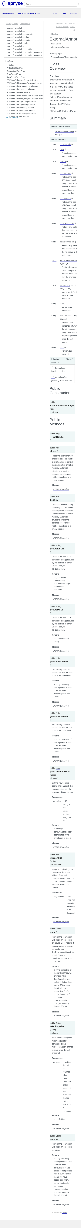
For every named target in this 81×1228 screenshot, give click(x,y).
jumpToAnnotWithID (68, 260)
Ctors (65, 23)
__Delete (10, 65)
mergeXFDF (65, 285)
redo (62, 304)
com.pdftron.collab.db (16, 31)
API (19, 13)
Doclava (64, 1212)
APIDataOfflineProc (15, 68)
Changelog (74, 13)
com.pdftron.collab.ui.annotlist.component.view (26, 55)
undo (62, 347)
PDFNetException (61, 489)
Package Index (12, 24)
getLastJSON (65, 173)
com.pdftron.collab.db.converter (20, 34)
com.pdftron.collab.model (17, 43)
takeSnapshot (66, 316)
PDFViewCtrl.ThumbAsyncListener (21, 114)
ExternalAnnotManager (64, 131)
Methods (72, 23)
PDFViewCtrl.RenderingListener (20, 108)
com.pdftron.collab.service (18, 46)
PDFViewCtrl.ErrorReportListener (21, 89)
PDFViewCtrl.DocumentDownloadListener (24, 83)
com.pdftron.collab (14, 28)
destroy (63, 161)
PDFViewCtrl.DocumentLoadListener (22, 86)
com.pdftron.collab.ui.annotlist (19, 49)
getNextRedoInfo (67, 223)
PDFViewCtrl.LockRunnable (18, 92)
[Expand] (69, 359)
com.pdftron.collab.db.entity (18, 40)
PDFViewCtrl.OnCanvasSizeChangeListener (26, 95)
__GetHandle (65, 144)
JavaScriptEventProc (16, 77)
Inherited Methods (62, 27)
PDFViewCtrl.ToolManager (18, 117)
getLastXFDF (65, 198)
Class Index (25, 24)
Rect (54, 260)
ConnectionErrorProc (16, 71)
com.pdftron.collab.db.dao (18, 37)
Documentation (8, 13)
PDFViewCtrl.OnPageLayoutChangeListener (26, 98)
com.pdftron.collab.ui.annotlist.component (24, 52)
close (62, 149)
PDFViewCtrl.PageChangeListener (21, 101)
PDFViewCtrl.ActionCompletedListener (23, 80)
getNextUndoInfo (67, 242)
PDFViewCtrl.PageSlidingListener (21, 104)
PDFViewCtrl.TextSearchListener (21, 111)
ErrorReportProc (14, 74)
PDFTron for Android (32, 13)
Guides (55, 13)
